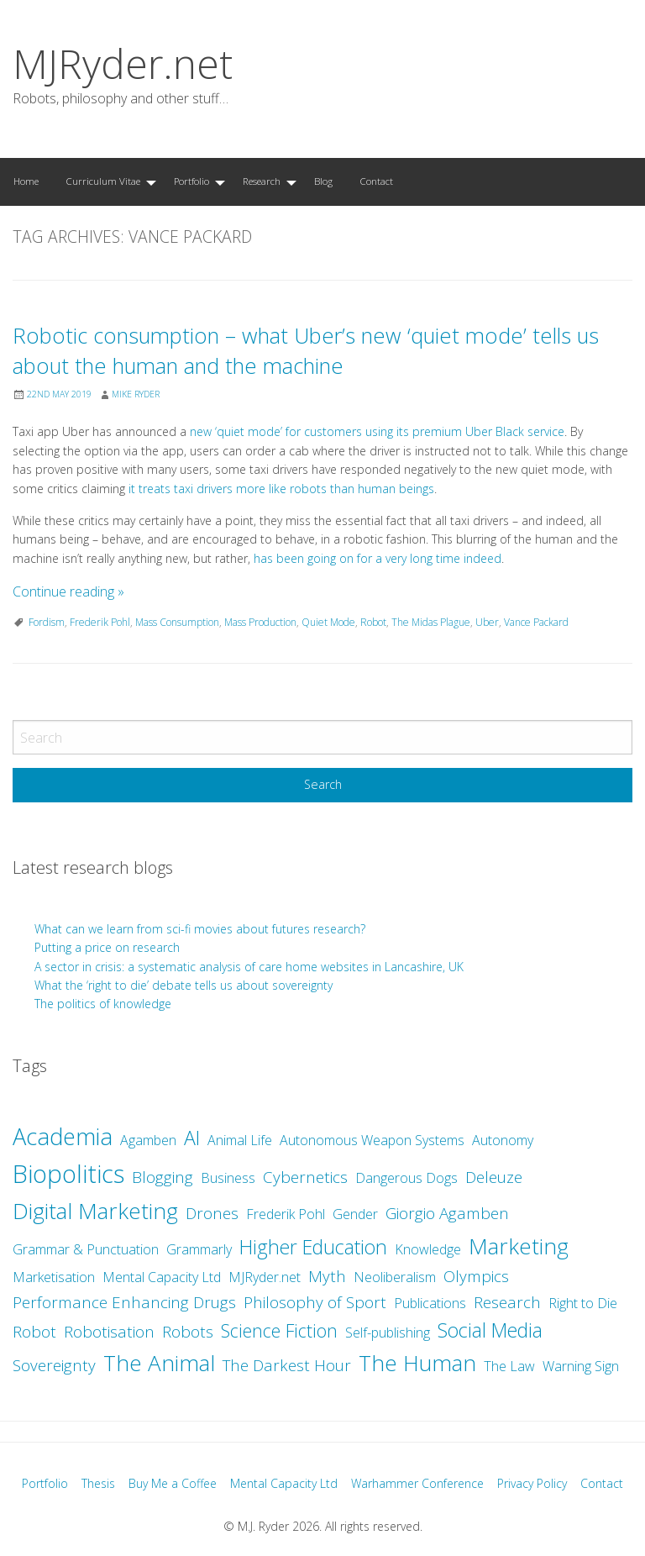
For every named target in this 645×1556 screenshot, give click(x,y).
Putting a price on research (107, 947)
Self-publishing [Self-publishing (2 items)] (387, 1332)
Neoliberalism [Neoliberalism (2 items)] (395, 1277)
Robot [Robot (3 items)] (34, 1332)
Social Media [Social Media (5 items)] (490, 1330)
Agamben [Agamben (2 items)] (148, 1140)
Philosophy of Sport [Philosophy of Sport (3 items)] (315, 1302)
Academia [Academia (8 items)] (63, 1136)
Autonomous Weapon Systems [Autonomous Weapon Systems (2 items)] (372, 1140)
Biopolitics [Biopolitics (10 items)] (68, 1174)
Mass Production (260, 622)
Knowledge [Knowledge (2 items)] (428, 1249)
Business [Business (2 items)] (228, 1178)
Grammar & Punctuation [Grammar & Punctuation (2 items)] (86, 1249)
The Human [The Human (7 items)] (417, 1363)
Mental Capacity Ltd (284, 1483)
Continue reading (68, 591)
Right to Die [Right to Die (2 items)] (582, 1303)
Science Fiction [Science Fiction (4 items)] (279, 1330)
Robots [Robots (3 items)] (187, 1332)
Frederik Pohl (100, 622)
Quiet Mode (328, 622)
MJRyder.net (123, 63)
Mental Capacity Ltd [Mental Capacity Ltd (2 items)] (161, 1277)
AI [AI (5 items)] (192, 1137)
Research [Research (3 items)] (507, 1302)
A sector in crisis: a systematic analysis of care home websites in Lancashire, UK (249, 967)
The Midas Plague (430, 622)
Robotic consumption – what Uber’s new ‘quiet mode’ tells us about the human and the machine (306, 351)
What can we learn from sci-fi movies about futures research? (201, 929)
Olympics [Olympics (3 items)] (476, 1276)
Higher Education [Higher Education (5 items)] (313, 1246)
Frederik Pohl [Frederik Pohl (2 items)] (285, 1214)
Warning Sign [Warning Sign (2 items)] (581, 1366)
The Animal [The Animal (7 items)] (159, 1363)
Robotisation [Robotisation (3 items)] (109, 1332)
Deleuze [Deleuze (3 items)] (493, 1177)
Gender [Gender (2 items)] (355, 1214)
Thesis (98, 1483)
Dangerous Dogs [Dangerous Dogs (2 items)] (406, 1178)
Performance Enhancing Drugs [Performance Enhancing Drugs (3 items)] (124, 1302)
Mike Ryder (136, 394)
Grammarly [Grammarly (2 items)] (199, 1249)
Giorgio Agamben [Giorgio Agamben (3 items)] (447, 1213)
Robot (373, 622)
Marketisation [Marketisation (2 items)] (54, 1277)
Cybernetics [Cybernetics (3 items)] (305, 1177)
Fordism (47, 622)
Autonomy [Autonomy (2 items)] (502, 1140)
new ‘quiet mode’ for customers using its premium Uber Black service (377, 431)
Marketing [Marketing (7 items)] (519, 1246)
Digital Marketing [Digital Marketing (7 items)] (95, 1211)
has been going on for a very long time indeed (377, 558)
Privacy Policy (532, 1483)
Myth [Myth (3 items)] (327, 1276)
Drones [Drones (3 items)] (212, 1213)
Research (262, 181)
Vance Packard (536, 622)
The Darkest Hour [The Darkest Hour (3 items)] (287, 1365)
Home (26, 181)
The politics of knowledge (102, 1004)
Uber (487, 622)
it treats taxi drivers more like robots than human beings (281, 489)
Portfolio (191, 181)
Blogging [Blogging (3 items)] (162, 1177)
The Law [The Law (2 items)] (509, 1366)
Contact (376, 181)
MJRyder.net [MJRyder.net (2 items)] (264, 1277)
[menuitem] (26, 182)
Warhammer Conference (417, 1483)
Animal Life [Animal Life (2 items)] (239, 1140)
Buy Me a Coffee (172, 1483)
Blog (323, 181)
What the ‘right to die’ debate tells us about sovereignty (183, 985)
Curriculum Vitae (103, 181)
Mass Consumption (177, 622)
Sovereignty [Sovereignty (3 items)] (54, 1365)
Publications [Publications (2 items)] (430, 1303)
